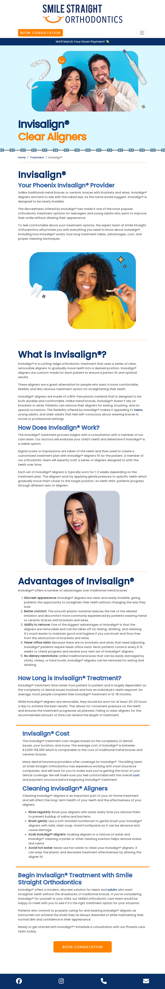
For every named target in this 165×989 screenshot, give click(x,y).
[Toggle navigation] (142, 32)
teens (138, 410)
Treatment (37, 157)
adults (112, 890)
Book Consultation (40, 32)
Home (22, 157)
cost (136, 775)
